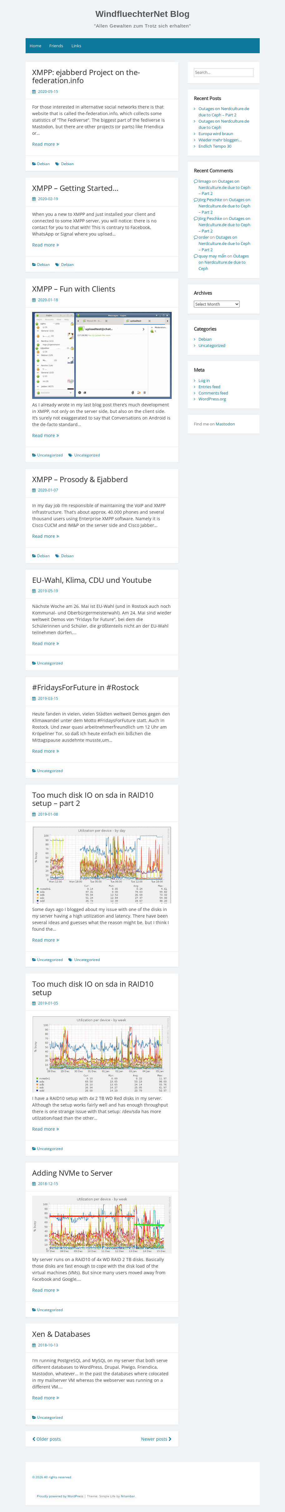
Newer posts (156, 1439)
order (204, 237)
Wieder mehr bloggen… (220, 140)
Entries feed (209, 386)
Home (35, 45)
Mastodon (225, 424)
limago (205, 181)
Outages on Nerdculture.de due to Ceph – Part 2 (224, 112)
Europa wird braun (216, 133)
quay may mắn (212, 256)
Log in (204, 380)
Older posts (46, 1439)
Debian (43, 163)
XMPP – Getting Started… (75, 188)
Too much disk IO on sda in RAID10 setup (93, 988)
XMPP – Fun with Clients (73, 288)
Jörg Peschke (210, 199)
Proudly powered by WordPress (60, 1496)
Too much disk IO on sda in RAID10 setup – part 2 (93, 799)
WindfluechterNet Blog (143, 14)
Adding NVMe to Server (72, 1173)
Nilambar (128, 1496)
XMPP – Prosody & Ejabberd (80, 479)
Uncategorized (50, 455)
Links (76, 45)
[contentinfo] (142, 1477)
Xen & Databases (61, 1334)
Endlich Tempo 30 (215, 146)
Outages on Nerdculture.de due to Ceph (224, 262)
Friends (56, 45)
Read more (59, 144)
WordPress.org (212, 399)
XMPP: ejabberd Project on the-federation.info (86, 76)
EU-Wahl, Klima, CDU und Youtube (91, 580)
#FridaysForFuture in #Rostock (85, 687)
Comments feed (213, 393)
